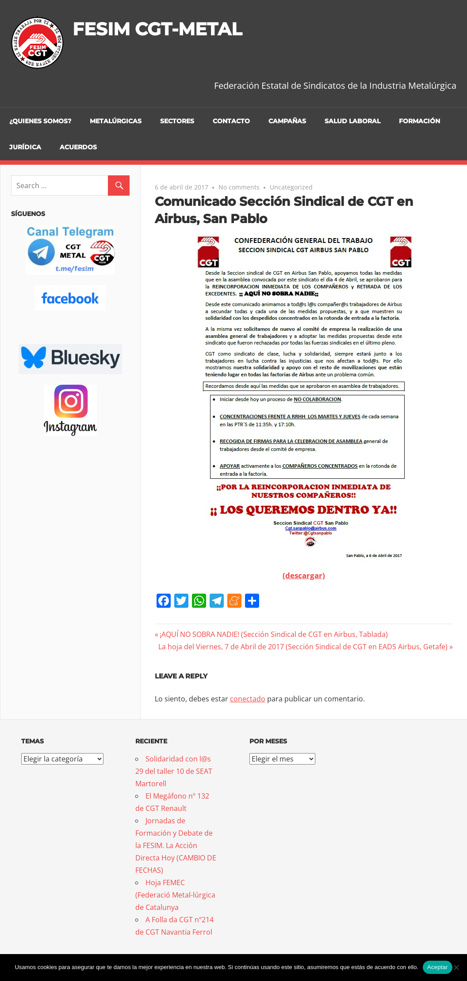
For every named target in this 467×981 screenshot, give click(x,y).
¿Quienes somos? (40, 121)
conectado (247, 699)
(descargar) (304, 575)
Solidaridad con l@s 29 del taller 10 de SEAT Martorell (173, 771)
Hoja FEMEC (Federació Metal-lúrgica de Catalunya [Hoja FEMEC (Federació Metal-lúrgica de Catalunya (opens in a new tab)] (175, 895)
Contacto (231, 121)
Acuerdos (78, 147)
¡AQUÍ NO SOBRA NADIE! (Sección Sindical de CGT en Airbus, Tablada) (273, 634)
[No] (456, 967)
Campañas (287, 121)
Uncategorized (291, 187)
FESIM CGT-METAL (157, 29)
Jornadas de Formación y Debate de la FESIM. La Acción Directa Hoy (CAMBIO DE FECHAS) (175, 845)
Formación (419, 121)
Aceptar (437, 967)
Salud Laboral (352, 121)
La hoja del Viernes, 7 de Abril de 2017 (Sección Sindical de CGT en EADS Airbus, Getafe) (303, 646)
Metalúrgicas (116, 121)
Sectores (177, 121)
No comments (239, 187)
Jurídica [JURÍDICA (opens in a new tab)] (25, 147)
